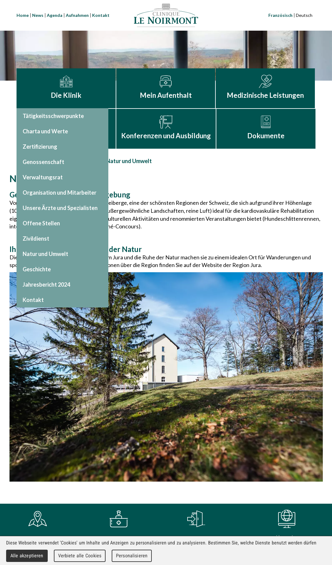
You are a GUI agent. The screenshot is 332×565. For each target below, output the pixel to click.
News (37, 15)
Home (23, 15)
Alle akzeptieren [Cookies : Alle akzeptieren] (26, 556)
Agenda (54, 15)
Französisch (280, 15)
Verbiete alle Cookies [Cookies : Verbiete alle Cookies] (80, 556)
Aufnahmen (77, 15)
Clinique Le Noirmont (166, 15)
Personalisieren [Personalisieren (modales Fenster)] (131, 556)
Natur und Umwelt (129, 161)
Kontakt (101, 15)
